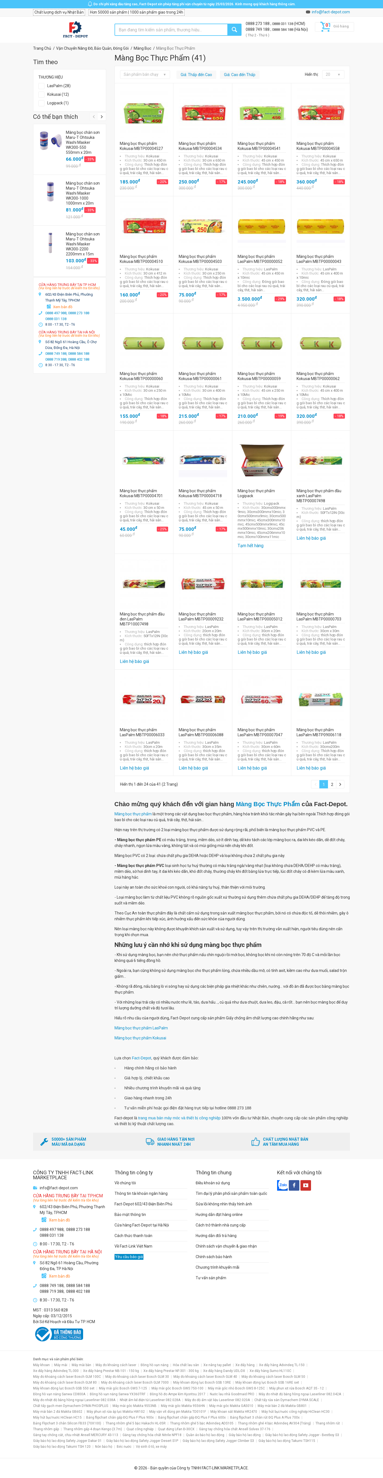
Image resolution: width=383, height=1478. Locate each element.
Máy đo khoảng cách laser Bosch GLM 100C (67, 1377)
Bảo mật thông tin (130, 1214)
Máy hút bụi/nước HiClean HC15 (57, 1417)
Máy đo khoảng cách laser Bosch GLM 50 (273, 1377)
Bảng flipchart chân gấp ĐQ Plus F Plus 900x (120, 1417)
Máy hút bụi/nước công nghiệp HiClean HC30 (296, 1412)
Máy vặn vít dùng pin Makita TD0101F (177, 1412)
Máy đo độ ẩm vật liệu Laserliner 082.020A (217, 1400)
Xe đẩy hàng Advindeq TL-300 (56, 1371)
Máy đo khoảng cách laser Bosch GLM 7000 (135, 1382)
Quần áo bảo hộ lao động (205, 1435)
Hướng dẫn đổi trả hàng (216, 1235)
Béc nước (124, 1447)
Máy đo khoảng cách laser (116, 1365)
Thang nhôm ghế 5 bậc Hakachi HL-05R (136, 1423)
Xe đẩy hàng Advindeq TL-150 (282, 1365)
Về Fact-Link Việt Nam (133, 1246)
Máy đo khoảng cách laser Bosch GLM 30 (137, 1377)
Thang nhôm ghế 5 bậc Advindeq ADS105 (201, 1423)
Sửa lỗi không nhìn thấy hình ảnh (224, 1204)
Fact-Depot (141, 1058)
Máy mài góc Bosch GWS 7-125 (123, 1388)
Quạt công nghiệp (139, 1429)
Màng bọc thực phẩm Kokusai (140, 1038)
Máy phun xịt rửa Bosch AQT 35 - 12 (296, 1388)
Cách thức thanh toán (133, 1235)
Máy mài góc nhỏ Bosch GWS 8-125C (236, 1388)
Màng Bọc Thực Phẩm (268, 804)
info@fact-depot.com (331, 12)
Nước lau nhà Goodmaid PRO (232, 1394)
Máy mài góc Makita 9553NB (134, 1406)
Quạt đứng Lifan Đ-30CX (176, 1429)
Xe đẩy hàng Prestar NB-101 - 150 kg (111, 1371)
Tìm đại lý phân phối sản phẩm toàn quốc (231, 1193)
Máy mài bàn (81, 1365)
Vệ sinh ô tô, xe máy (151, 1447)
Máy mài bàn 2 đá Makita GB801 (282, 1406)
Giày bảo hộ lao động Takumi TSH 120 (62, 1447)
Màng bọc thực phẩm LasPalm (141, 1028)
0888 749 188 (258, 29)
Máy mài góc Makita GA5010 (231, 1406)
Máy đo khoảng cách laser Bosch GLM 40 (205, 1377)
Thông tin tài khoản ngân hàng (141, 1193)
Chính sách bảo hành (214, 1257)
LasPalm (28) (59, 86)
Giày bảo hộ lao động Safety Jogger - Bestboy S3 (302, 1435)
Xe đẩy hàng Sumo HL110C (270, 1371)
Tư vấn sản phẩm (211, 1278)
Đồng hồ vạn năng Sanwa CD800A (59, 1394)
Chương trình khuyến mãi (217, 1267)
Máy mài (60, 1365)
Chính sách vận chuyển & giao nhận (226, 1246)
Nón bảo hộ (103, 1447)
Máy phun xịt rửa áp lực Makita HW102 (116, 1412)
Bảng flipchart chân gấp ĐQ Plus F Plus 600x (192, 1417)
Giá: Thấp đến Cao (196, 74)
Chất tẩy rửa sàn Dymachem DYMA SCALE (286, 1400)
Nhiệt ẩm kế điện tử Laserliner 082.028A (150, 1400)
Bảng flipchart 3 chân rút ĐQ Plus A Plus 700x (265, 1417)
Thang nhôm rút (327, 1423)
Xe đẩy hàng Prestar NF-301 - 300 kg (171, 1371)
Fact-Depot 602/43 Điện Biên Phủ (143, 1204)
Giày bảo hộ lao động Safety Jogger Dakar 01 (67, 1441)
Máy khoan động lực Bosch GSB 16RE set (267, 1382)
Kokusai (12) (58, 94)
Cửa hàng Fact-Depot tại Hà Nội (142, 1225)
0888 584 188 (283, 29)
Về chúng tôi (125, 1183)
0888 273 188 (258, 23)
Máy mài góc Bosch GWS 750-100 (177, 1388)
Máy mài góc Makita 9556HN (183, 1406)
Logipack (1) (58, 103)
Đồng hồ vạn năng (154, 1365)
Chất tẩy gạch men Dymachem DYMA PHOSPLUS (70, 1406)
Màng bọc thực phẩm (133, 814)
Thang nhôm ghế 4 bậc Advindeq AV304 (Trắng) (274, 1423)
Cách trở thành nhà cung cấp (221, 1225)
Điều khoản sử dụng (213, 1183)
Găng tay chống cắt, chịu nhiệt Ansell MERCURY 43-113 (75, 1435)
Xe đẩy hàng (245, 1365)
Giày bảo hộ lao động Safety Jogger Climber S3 (218, 1441)
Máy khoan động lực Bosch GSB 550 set (63, 1388)
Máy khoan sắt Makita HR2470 (233, 1412)
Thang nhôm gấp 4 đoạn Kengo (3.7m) (92, 1429)
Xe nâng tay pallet (217, 1365)
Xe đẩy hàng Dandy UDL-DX (224, 1371)
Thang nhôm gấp (46, 1429)
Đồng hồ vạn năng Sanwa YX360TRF (117, 1394)
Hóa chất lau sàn (186, 1365)
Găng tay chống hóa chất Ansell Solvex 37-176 (234, 1429)
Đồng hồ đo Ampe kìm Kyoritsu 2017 (177, 1394)
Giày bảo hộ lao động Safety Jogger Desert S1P (142, 1441)
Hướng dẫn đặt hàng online (219, 1214)
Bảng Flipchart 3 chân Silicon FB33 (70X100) (67, 1423)
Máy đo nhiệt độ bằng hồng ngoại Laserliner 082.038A (74, 1400)
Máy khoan (41, 1365)
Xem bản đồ (62, 307)
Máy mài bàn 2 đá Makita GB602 (57, 1412)
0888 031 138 (283, 24)
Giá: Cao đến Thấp (239, 74)
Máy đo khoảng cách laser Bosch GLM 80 (65, 1382)
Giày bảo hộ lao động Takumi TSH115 (286, 1441)
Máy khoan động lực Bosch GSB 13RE (202, 1382)
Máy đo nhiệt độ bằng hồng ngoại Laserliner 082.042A (300, 1394)
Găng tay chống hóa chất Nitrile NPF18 (152, 1435)
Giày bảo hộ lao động (245, 1435)
